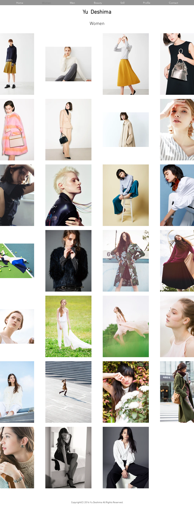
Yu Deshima (97, 12)
